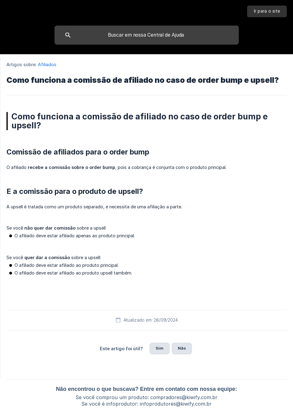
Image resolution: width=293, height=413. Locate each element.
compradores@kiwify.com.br (184, 397)
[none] (267, 11)
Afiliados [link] (47, 64)
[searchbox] (147, 35)
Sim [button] (159, 348)
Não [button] (182, 348)
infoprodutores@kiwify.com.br (176, 404)
